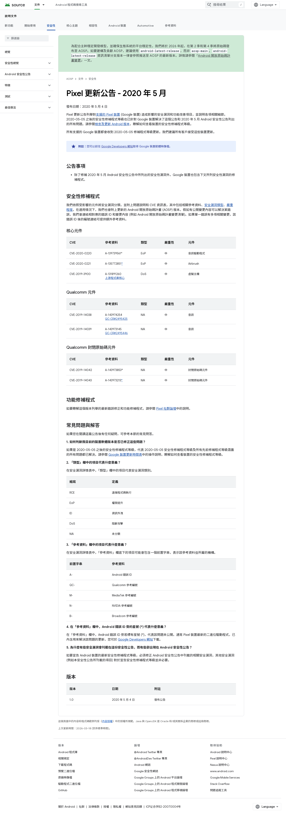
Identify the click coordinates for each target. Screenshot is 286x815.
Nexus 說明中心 (220, 765)
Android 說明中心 (221, 752)
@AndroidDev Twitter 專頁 (150, 758)
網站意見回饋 (133, 806)
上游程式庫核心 (115, 278)
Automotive (145, 25)
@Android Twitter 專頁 (148, 752)
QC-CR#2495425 (116, 319)
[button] (23, 63)
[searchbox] (27, 38)
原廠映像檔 (65, 777)
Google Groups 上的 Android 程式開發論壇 (161, 784)
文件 (80, 79)
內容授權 (107, 721)
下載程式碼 (65, 765)
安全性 (92, 79)
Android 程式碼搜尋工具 (71, 5)
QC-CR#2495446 (116, 333)
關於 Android (66, 806)
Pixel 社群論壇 (166, 409)
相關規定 (63, 758)
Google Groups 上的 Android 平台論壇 (158, 777)
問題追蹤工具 (218, 790)
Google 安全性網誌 (146, 771)
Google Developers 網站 (117, 146)
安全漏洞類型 (213, 205)
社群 (81, 806)
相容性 (93, 25)
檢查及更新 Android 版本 (112, 124)
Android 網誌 (142, 765)
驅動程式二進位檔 (69, 784)
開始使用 (30, 25)
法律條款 (94, 806)
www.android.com (222, 771)
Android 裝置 (117, 25)
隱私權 (117, 806)
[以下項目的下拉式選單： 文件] (45, 5)
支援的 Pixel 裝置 (108, 115)
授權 (106, 806)
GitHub (62, 790)
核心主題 (72, 25)
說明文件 (11, 16)
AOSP (69, 79)
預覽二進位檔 (66, 771)
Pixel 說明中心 (218, 758)
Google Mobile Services (225, 777)
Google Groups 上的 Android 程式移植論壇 (161, 790)
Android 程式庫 (67, 752)
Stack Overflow (220, 784)
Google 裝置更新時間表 (125, 455)
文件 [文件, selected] (37, 5)
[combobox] (225, 4)
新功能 (9, 25)
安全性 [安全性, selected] (51, 25)
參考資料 (170, 25)
